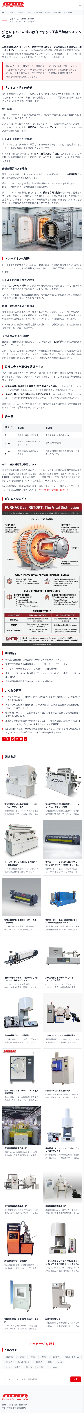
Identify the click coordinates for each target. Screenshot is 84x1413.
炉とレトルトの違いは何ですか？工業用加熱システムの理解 (50, 12)
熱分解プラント (23, 1362)
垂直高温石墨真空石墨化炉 (15, 1148)
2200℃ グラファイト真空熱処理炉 (60, 1035)
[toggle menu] (80, 4)
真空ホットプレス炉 (55, 1362)
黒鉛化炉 (29, 1367)
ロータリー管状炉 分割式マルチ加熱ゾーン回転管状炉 (31, 668)
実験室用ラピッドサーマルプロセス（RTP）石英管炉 (60, 979)
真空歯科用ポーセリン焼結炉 (16, 1035)
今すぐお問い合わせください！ (54, 489)
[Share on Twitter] (12, 739)
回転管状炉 (9, 1357)
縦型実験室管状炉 (52, 1319)
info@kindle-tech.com (17, 1404)
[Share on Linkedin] (8, 739)
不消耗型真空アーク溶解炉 (15, 1261)
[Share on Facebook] (4, 739)
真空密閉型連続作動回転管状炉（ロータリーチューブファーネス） (37, 664)
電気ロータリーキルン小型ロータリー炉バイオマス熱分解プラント (21, 979)
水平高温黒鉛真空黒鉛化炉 (15, 1206)
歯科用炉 (38, 1362)
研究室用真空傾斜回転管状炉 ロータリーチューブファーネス (34, 659)
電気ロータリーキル (72, 1357)
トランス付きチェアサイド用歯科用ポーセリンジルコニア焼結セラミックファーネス (62, 1262)
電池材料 (55, 1357)
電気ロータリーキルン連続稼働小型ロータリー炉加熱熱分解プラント (62, 921)
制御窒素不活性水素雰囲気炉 (57, 1090)
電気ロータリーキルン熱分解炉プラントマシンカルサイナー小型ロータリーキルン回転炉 (62, 863)
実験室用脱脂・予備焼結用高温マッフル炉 (21, 1320)
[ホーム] (3, 12)
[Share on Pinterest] (17, 739)
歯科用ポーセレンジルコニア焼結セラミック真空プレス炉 (62, 1149)
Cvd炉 (40, 1367)
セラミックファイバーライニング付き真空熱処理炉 (21, 1091)
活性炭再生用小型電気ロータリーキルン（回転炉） (30, 681)
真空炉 (20, 12)
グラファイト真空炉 (12, 1367)
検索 (76, 1379)
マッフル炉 (52, 1367)
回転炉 (21, 1357)
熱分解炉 (8, 1362)
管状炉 (32, 1357)
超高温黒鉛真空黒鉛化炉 (55, 1206)
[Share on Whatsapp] (25, 739)
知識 (11, 12)
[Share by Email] (21, 739)
